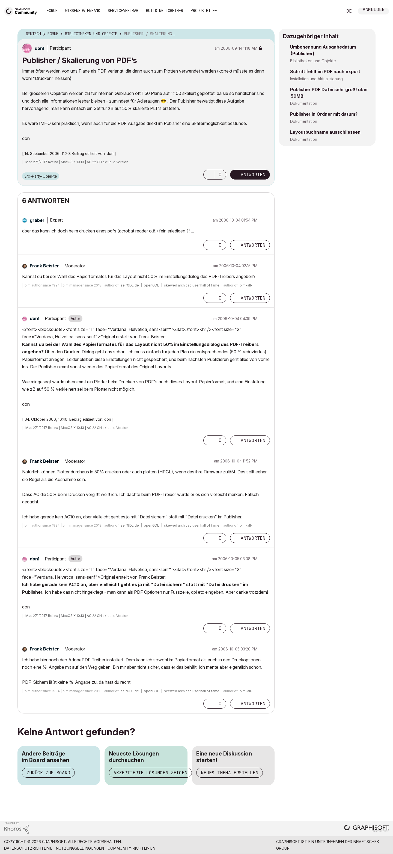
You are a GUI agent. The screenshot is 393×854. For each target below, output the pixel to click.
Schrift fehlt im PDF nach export (325, 71)
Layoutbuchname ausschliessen (325, 132)
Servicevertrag (123, 10)
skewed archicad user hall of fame (191, 285)
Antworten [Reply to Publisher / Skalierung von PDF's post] (253, 174)
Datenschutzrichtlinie (28, 848)
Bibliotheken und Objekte (313, 60)
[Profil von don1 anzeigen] (39, 48)
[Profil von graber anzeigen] (37, 220)
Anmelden (374, 10)
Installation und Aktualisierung (316, 78)
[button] (209, 174)
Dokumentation (303, 103)
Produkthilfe (204, 10)
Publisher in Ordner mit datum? (324, 114)
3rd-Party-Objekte (40, 176)
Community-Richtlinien (131, 848)
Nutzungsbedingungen (80, 848)
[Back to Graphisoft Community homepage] (22, 10)
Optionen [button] (266, 34)
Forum (52, 10)
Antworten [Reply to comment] (253, 245)
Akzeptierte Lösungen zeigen (150, 772)
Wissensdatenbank (82, 10)
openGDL (151, 285)
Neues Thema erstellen (229, 772)
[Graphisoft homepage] (366, 828)
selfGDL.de (130, 285)
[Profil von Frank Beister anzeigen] (44, 265)
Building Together (164, 10)
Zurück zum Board (48, 772)
